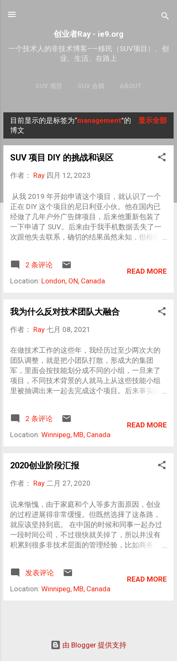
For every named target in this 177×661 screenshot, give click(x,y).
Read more (147, 271)
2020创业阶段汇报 (44, 465)
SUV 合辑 (91, 86)
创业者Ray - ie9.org (88, 34)
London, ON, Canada (73, 281)
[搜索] (165, 17)
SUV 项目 (48, 86)
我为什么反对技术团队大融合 (65, 312)
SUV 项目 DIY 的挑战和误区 (61, 157)
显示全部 (152, 120)
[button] (162, 158)
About (131, 86)
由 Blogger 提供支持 (88, 645)
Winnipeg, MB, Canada (75, 434)
